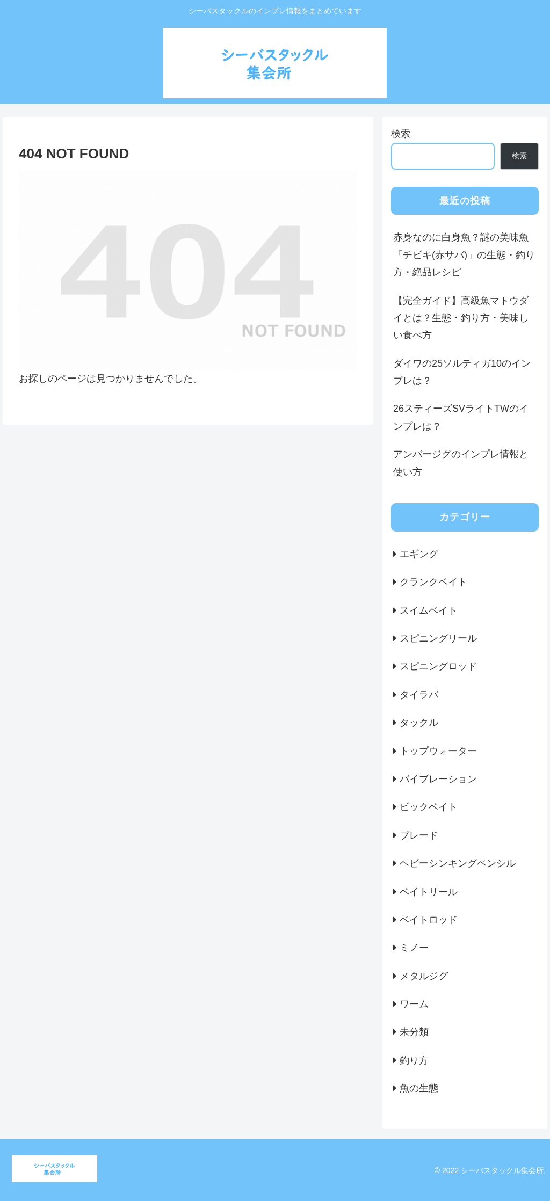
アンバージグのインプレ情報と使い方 (461, 463)
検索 (400, 133)
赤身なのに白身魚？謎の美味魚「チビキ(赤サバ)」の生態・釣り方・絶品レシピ (464, 255)
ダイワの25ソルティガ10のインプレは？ (462, 372)
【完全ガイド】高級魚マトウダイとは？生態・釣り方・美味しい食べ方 (461, 318)
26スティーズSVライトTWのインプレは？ (461, 417)
